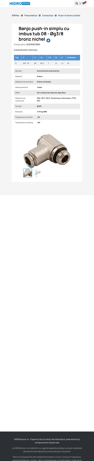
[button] (83, 3)
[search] (76, 3)
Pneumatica (31, 15)
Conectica (48, 15)
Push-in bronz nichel (69, 15)
